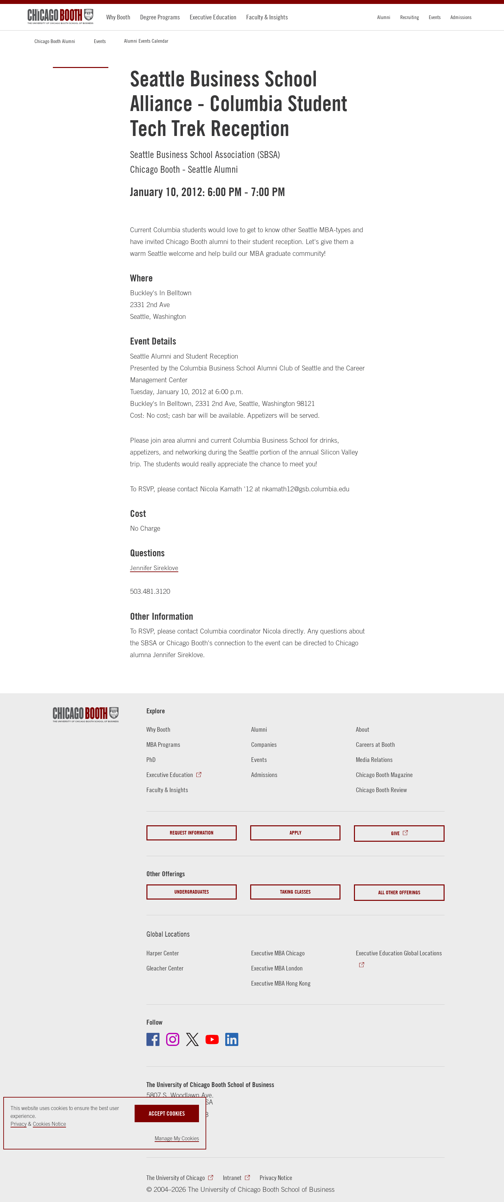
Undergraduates (191, 890)
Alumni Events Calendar (146, 41)
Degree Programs (160, 17)
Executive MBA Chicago (279, 949)
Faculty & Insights (267, 17)
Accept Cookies (167, 1112)
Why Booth (118, 17)
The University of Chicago (177, 1174)
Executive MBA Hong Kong (282, 979)
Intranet (235, 1174)
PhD (151, 759)
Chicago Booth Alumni (54, 41)
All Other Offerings (399, 890)
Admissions (460, 17)
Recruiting (409, 17)
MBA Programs (164, 744)
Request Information (191, 832)
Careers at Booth (376, 744)
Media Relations (375, 759)
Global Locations (170, 930)
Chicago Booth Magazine (385, 774)
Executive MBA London (277, 964)
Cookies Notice (49, 1124)
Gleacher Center (165, 964)
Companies (264, 744)
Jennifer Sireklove (155, 567)
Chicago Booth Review (382, 789)
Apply (295, 832)
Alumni (383, 17)
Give (395, 832)
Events (435, 17)
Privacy (19, 1124)
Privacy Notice (279, 1174)
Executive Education (213, 17)
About (362, 729)
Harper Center (163, 949)
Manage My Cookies (177, 1138)
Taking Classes (295, 890)
